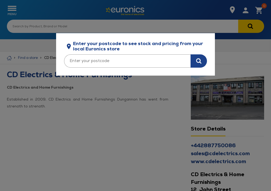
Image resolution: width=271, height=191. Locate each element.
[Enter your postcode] (127, 61)
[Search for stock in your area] (199, 61)
